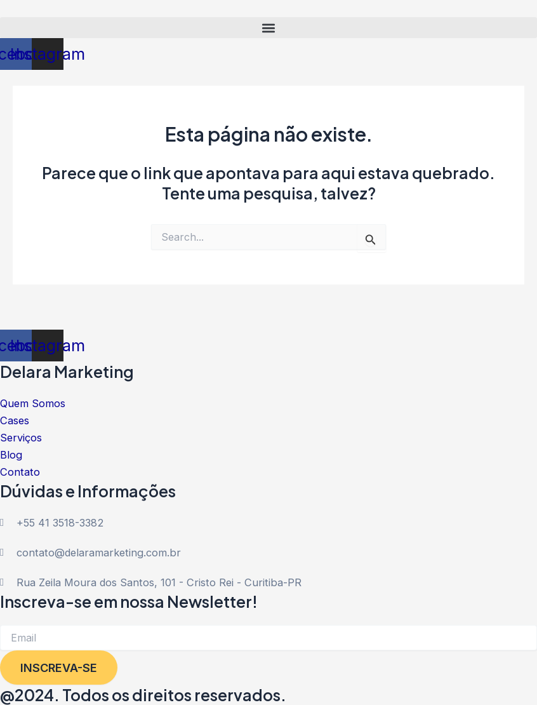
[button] (268, 27)
